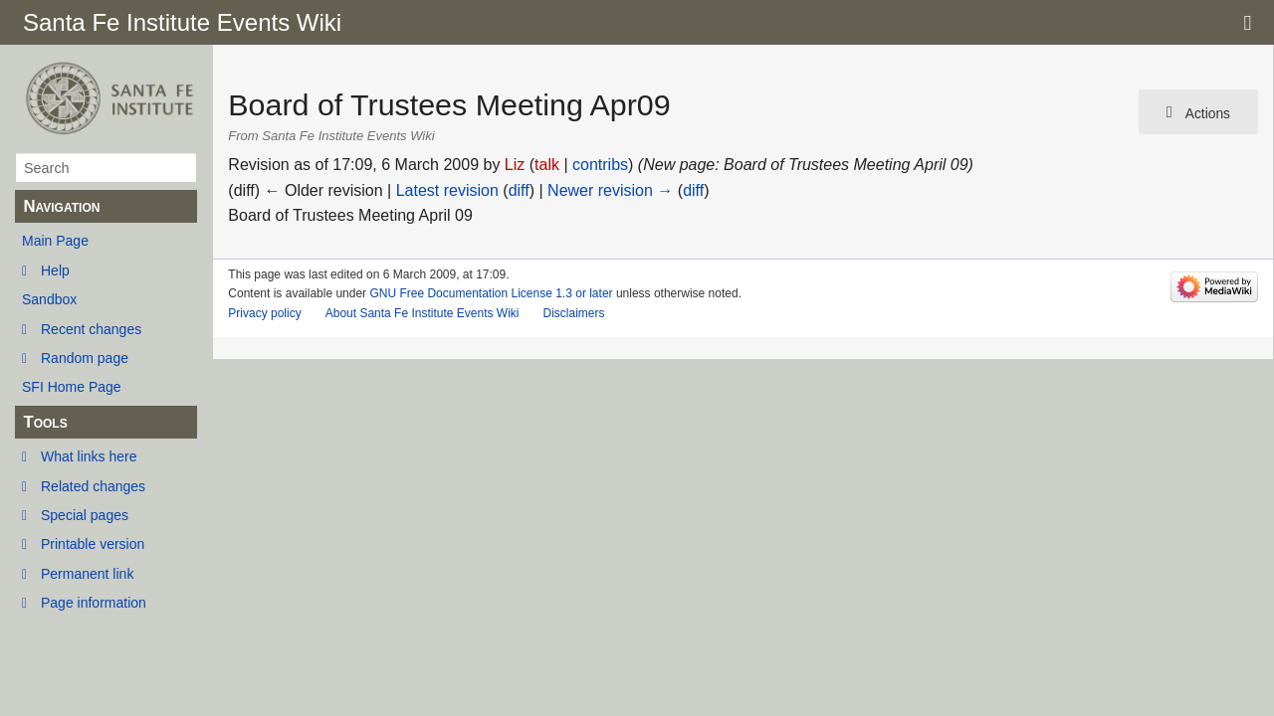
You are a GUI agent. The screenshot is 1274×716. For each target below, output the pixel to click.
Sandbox (49, 299)
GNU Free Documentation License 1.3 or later (490, 293)
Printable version (92, 544)
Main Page (55, 241)
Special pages (84, 515)
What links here (88, 456)
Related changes (93, 486)
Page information (93, 603)
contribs (600, 164)
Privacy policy (264, 313)
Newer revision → (610, 190)
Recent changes (91, 329)
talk (546, 164)
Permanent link (87, 574)
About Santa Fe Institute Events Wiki (422, 313)
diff (519, 190)
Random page (84, 358)
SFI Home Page (71, 387)
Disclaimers (573, 313)
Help (55, 270)
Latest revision (447, 190)
